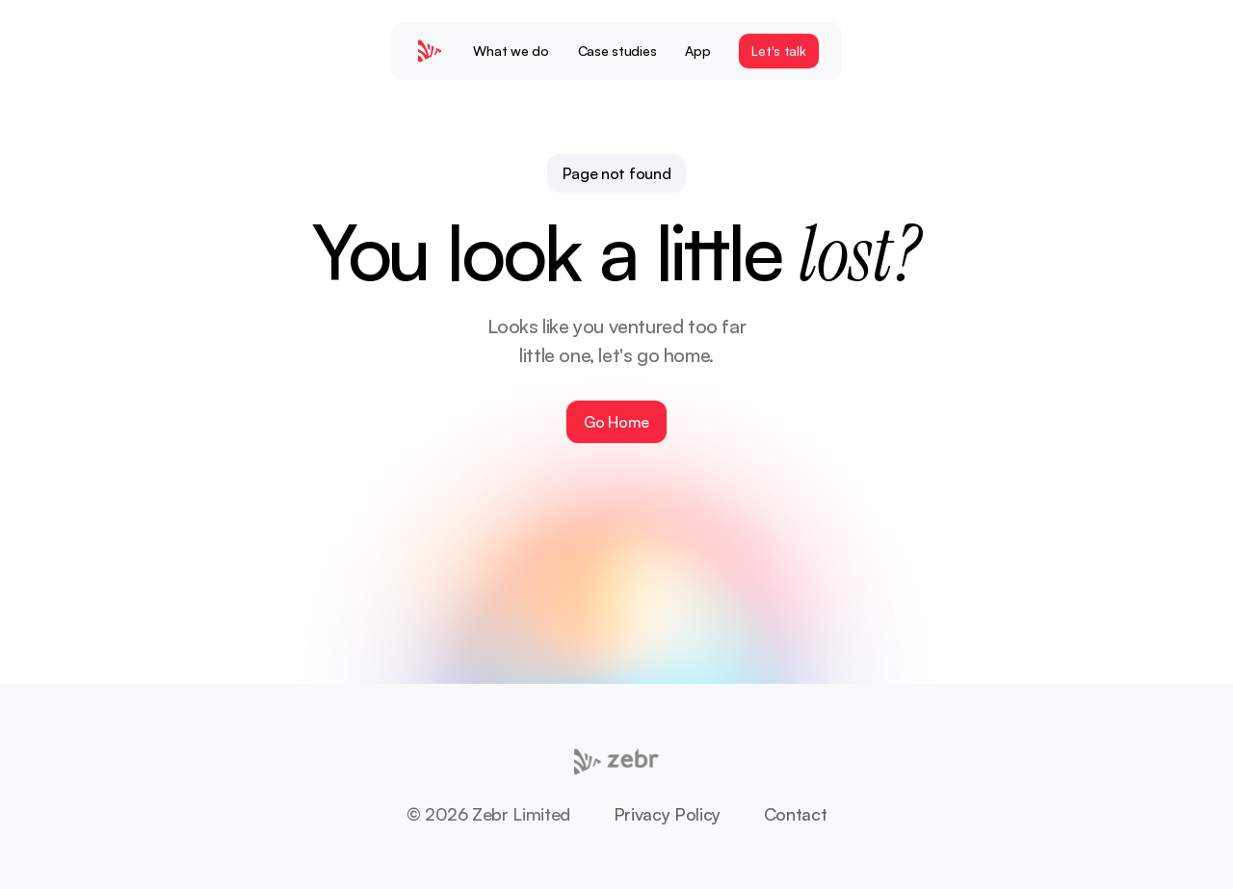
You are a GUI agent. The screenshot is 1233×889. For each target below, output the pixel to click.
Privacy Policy (667, 813)
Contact (795, 813)
